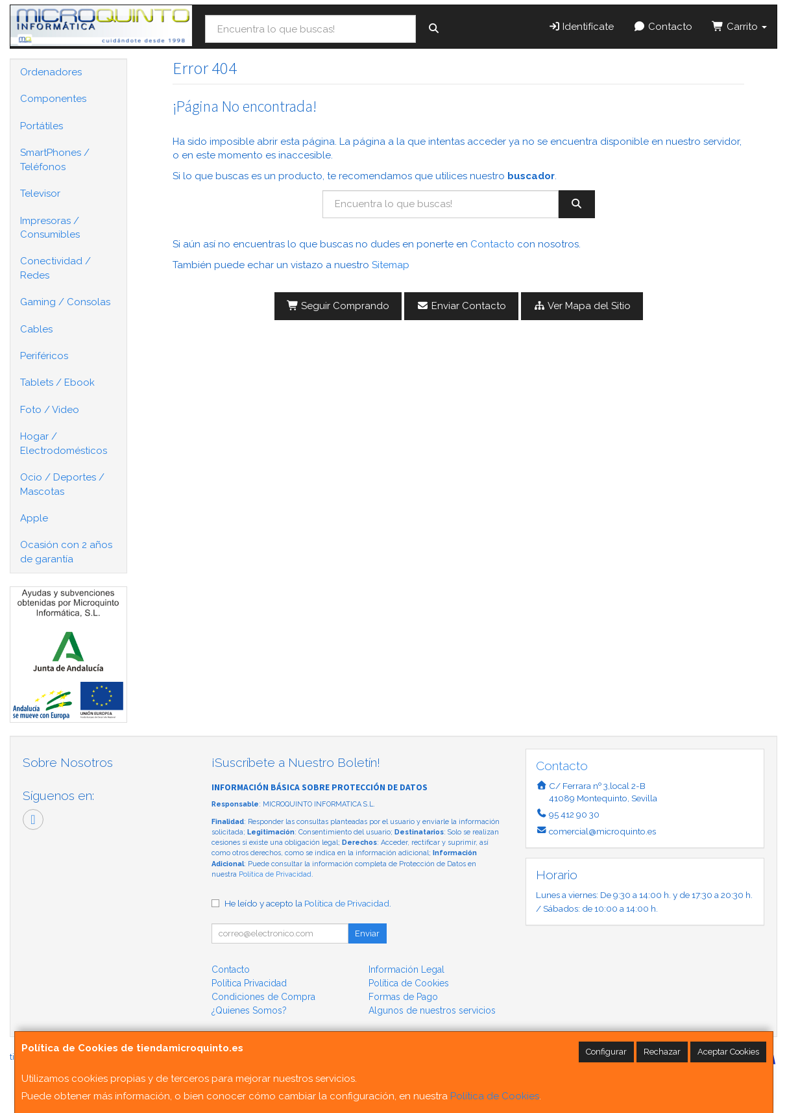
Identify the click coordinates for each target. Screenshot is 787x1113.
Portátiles (41, 126)
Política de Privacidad (275, 874)
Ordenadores (51, 72)
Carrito (739, 26)
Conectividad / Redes (55, 268)
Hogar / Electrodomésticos (63, 443)
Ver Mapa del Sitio (582, 306)
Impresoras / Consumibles (50, 227)
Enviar (367, 933)
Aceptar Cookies (728, 1052)
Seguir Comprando (338, 306)
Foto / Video (49, 410)
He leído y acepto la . (307, 903)
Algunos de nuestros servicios (432, 1010)
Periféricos (44, 356)
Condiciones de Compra (263, 997)
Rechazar (662, 1052)
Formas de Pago (403, 997)
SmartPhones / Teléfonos (55, 159)
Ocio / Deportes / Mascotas (62, 484)
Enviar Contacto (461, 306)
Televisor (40, 193)
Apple (34, 518)
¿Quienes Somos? (249, 1010)
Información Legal (406, 969)
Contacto (662, 26)
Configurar (606, 1052)
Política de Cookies (494, 1096)
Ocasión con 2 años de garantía (66, 551)
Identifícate (581, 26)
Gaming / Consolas (65, 302)
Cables (36, 329)
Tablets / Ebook (57, 382)
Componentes (53, 99)
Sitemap (390, 265)
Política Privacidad (249, 983)
